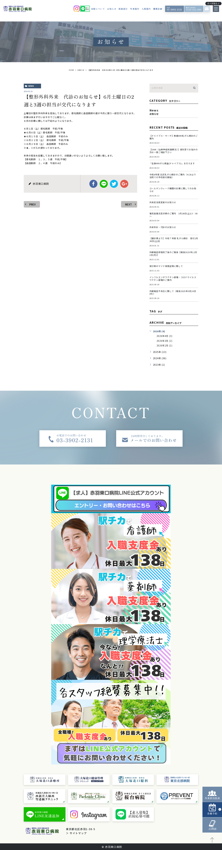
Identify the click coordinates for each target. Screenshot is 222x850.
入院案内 (146, 8)
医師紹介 (123, 8)
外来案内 (134, 8)
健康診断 (157, 8)
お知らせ (111, 8)
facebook (93, 184)
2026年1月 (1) (164, 345)
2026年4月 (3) (164, 335)
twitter (114, 184)
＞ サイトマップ (76, 833)
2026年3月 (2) (164, 340)
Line (104, 184)
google (124, 184)
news (31, 85)
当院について (98, 8)
